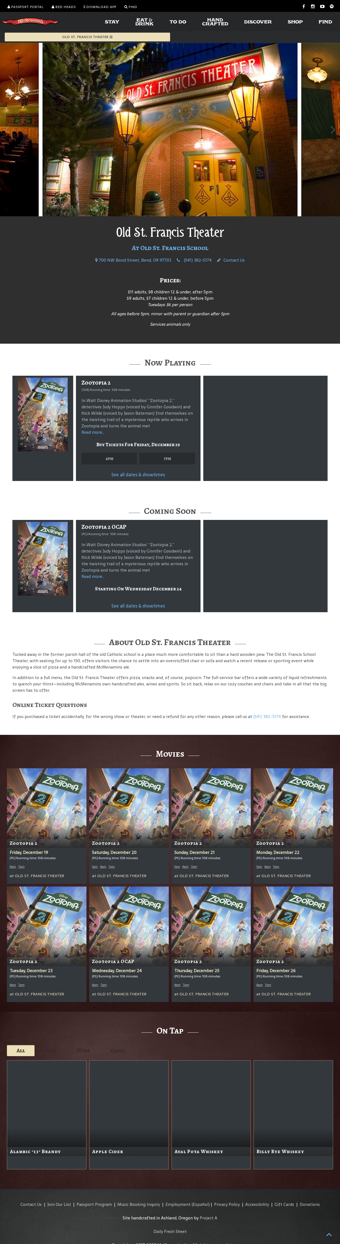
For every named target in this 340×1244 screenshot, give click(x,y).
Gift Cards (284, 1204)
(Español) (201, 1204)
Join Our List (59, 1204)
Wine (83, 1050)
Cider (117, 1050)
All (21, 1050)
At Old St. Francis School (170, 247)
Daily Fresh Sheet (170, 1231)
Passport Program (94, 1204)
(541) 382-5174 (194, 260)
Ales (50, 1050)
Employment (178, 1204)
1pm (95, 866)
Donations (310, 1204)
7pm (167, 458)
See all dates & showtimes (138, 474)
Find (130, 7)
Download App (100, 7)
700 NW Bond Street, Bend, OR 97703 (133, 260)
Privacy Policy (227, 1204)
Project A (208, 1217)
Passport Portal (25, 7)
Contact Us (231, 260)
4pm (109, 458)
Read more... (93, 432)
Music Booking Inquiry (138, 1204)
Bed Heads (64, 7)
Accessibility (257, 1204)
